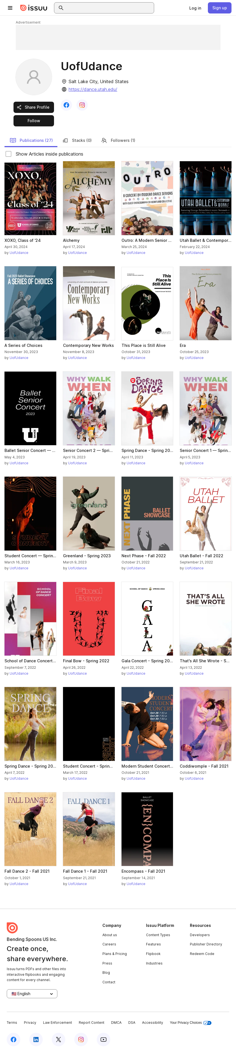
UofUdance (19, 253)
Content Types (158, 935)
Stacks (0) (77, 140)
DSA (131, 1022)
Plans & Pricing (114, 954)
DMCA (116, 1022)
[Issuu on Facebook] (13, 1039)
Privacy (30, 1022)
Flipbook (153, 954)
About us (109, 935)
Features (153, 944)
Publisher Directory (206, 944)
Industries (154, 963)
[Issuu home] (34, 8)
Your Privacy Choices (191, 1023)
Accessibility (152, 1022)
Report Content (91, 1022)
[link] (195, 7)
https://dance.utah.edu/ (93, 89)
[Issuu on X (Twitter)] (58, 1039)
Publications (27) (31, 140)
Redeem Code (202, 954)
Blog (106, 972)
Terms (12, 1022)
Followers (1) (118, 140)
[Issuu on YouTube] (103, 1039)
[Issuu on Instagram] (81, 1039)
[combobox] (109, 8)
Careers (109, 944)
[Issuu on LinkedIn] (36, 1039)
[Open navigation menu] (10, 7)
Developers (200, 935)
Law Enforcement (57, 1022)
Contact (108, 982)
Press (107, 963)
